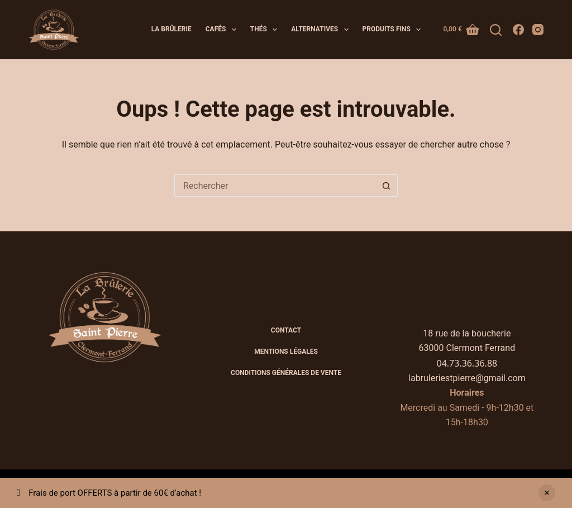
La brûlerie (171, 29)
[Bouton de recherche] (386, 185)
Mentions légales (286, 351)
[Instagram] (538, 29)
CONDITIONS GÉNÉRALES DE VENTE (286, 373)
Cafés (223, 29)
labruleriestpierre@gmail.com (467, 378)
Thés (266, 29)
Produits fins (394, 29)
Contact (286, 330)
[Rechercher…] (274, 185)
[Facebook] (518, 29)
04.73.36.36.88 (467, 363)
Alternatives (321, 29)
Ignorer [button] (546, 493)
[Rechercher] (496, 30)
